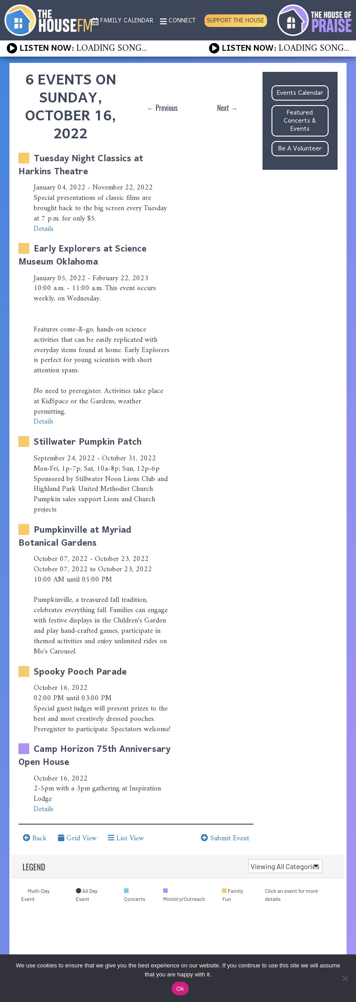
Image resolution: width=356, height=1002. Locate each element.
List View (126, 838)
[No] (344, 978)
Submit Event (225, 838)
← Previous (162, 107)
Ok (180, 988)
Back (35, 838)
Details (43, 229)
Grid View (77, 838)
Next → (227, 107)
